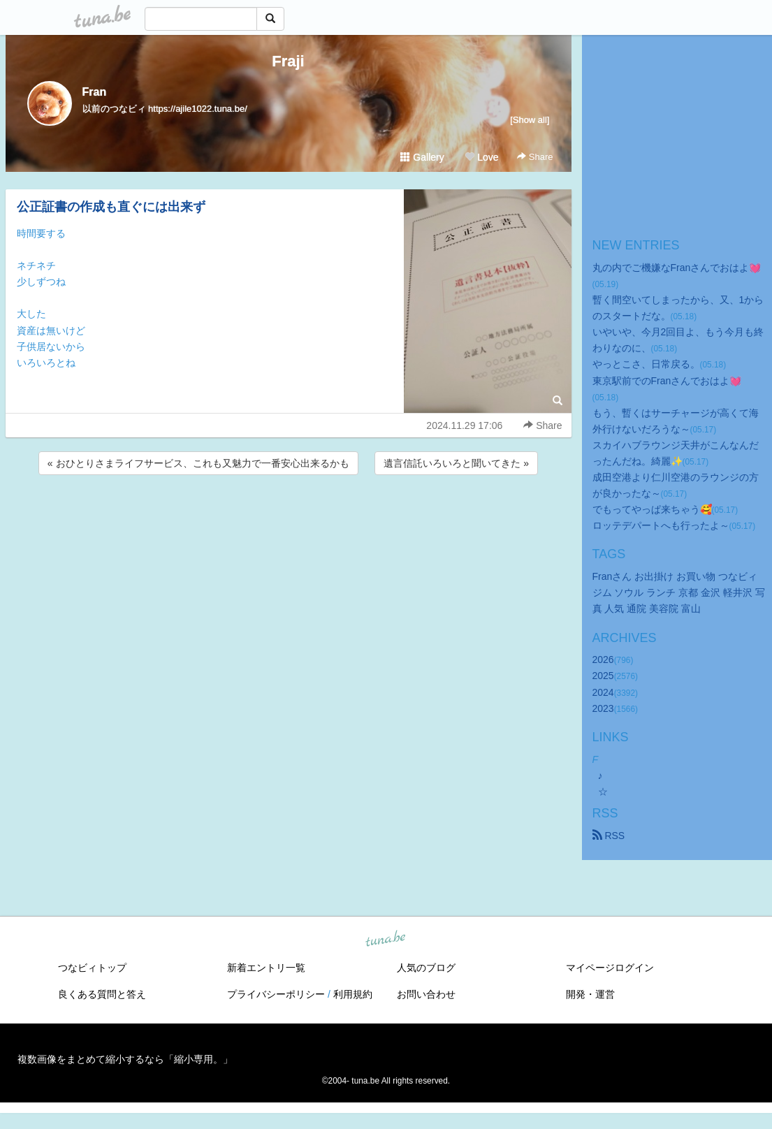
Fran (94, 92)
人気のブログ (426, 967)
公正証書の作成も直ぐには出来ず (111, 207)
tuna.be (385, 939)
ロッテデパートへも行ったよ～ (660, 525)
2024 (603, 692)
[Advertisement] (288, 515)
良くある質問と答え (102, 994)
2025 (603, 675)
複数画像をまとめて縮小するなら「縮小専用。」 (125, 1059)
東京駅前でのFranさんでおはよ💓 (667, 380)
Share (535, 157)
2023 (603, 708)
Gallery (422, 157)
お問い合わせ (426, 994)
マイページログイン (610, 967)
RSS (608, 835)
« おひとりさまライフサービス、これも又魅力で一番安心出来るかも (198, 463)
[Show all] (529, 120)
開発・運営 (590, 994)
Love (481, 157)
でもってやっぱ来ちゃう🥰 (652, 509)
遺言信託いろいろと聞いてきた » (456, 463)
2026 (603, 659)
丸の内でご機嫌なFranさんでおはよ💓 (677, 267)
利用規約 (352, 994)
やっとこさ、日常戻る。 (646, 364)
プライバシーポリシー (276, 994)
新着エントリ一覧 (266, 967)
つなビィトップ (92, 967)
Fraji (288, 61)
